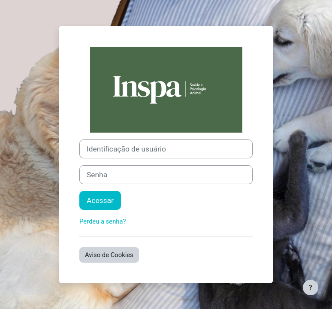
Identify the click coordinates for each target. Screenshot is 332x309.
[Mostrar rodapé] (310, 287)
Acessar (100, 200)
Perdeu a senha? (102, 221)
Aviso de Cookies (109, 255)
